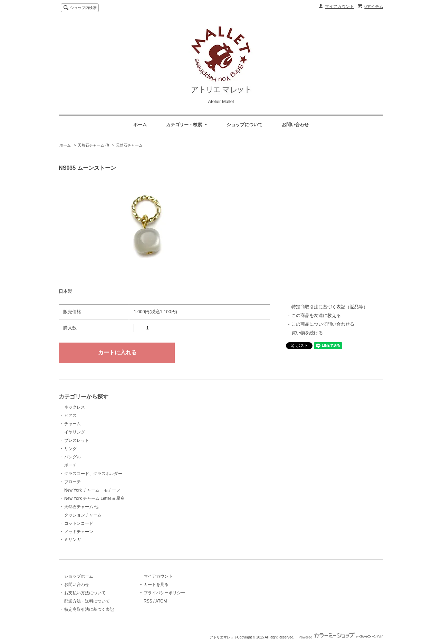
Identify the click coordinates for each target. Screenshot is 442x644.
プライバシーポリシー (164, 592)
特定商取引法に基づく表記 (89, 609)
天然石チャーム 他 (93, 145)
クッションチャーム (83, 515)
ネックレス (74, 407)
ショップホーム (78, 576)
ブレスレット (76, 440)
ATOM (161, 601)
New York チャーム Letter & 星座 (94, 498)
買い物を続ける (307, 332)
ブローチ (72, 481)
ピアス (70, 415)
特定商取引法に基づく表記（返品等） (329, 306)
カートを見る (156, 584)
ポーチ (70, 465)
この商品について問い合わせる (322, 324)
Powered (341, 637)
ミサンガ (72, 539)
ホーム (140, 124)
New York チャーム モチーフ (92, 490)
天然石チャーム (129, 145)
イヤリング (74, 432)
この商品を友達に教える (316, 315)
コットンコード (78, 523)
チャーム (72, 423)
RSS (148, 601)
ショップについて (244, 124)
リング (70, 448)
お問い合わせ (295, 124)
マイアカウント (339, 6)
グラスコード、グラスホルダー (93, 473)
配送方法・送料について (87, 601)
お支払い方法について (85, 592)
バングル (72, 457)
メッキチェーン (78, 531)
